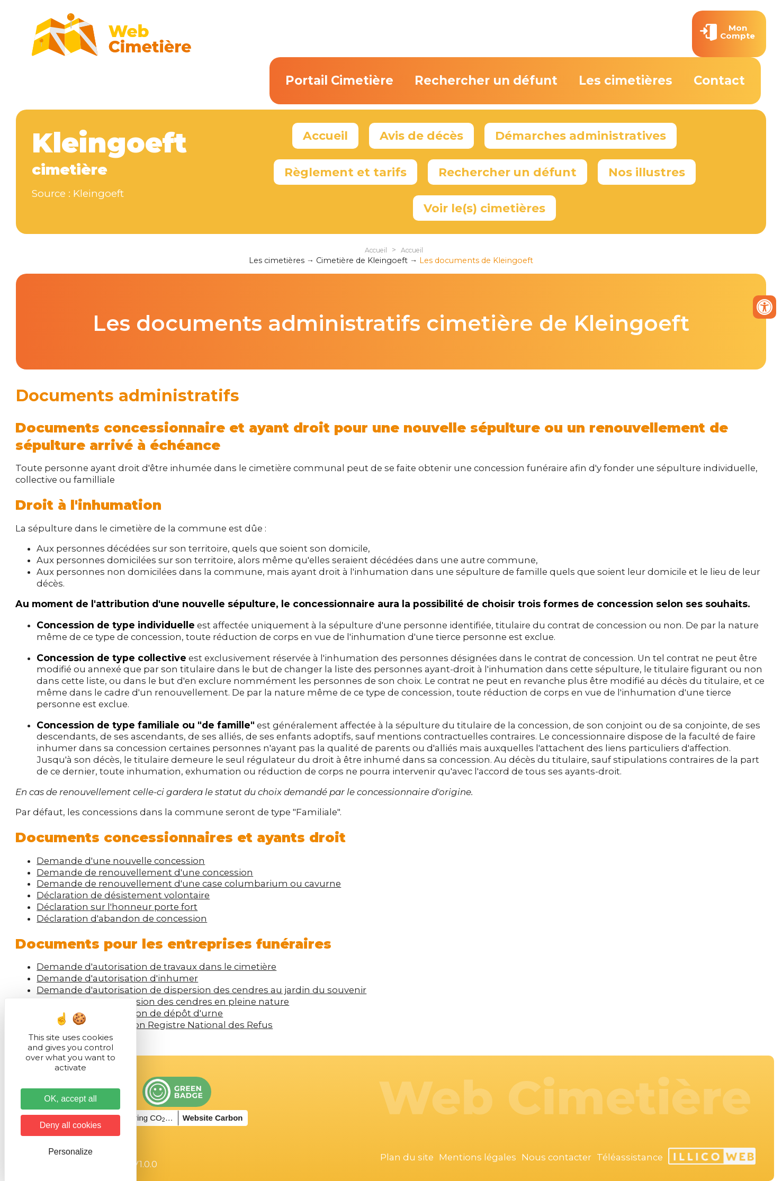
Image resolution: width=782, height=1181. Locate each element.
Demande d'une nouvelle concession (121, 860)
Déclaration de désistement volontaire (123, 895)
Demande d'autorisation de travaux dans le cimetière (156, 966)
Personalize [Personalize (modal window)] (70, 1151)
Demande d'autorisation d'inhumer (117, 978)
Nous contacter (556, 1157)
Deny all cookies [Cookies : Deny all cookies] (71, 1125)
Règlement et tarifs (345, 172)
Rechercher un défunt (486, 80)
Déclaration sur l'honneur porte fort (117, 906)
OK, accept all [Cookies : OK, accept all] (70, 1098)
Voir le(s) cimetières (484, 208)
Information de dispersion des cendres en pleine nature (163, 1001)
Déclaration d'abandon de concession (122, 918)
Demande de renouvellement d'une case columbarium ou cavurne (189, 883)
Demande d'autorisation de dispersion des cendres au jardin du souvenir (201, 990)
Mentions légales (477, 1157)
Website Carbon (213, 1117)
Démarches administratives (580, 135)
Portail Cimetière (339, 80)
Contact (719, 80)
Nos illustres (646, 172)
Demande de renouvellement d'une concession (145, 872)
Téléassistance (630, 1157)
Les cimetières (625, 80)
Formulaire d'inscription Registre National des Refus (155, 1025)
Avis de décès (421, 135)
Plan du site (407, 1157)
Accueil (325, 135)
